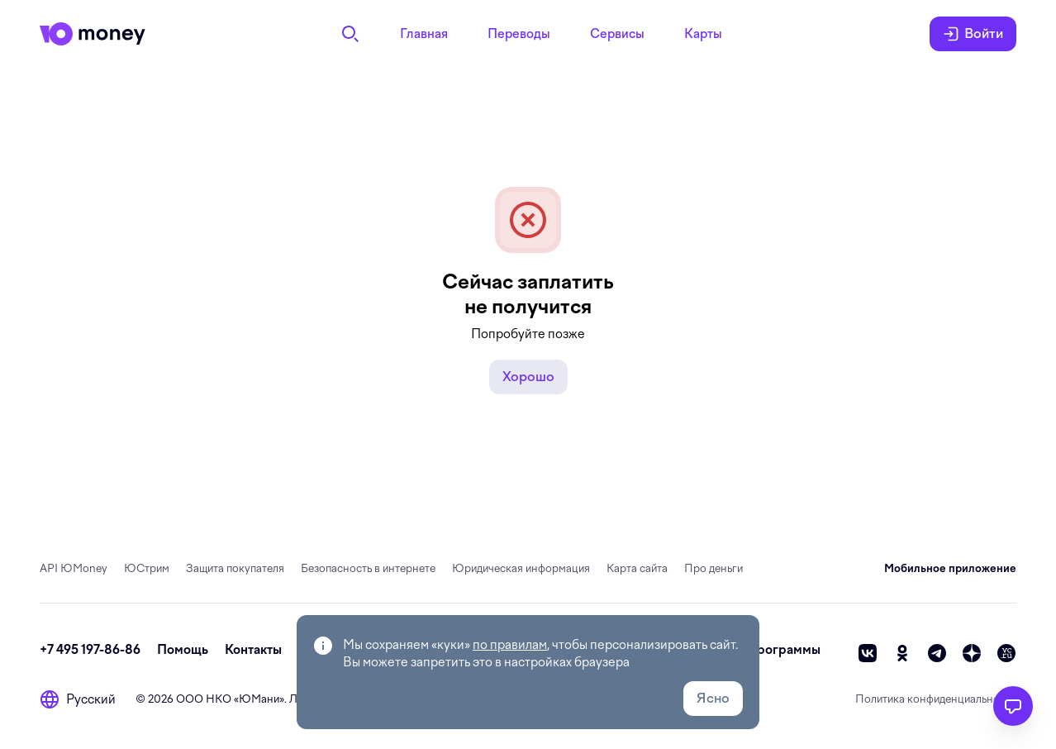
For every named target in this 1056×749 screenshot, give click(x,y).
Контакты (253, 649)
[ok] (902, 653)
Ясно (713, 698)
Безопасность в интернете (368, 568)
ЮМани (259, 699)
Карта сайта (637, 568)
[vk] (868, 653)
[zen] (972, 653)
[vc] (1006, 653)
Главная (424, 33)
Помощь (182, 649)
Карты (703, 33)
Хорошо (528, 376)
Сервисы (617, 33)
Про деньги (713, 568)
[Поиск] (350, 34)
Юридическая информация (521, 568)
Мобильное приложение (950, 568)
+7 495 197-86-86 (90, 649)
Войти (973, 34)
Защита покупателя (235, 568)
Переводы (519, 33)
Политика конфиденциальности (935, 699)
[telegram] (937, 653)
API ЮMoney (73, 568)
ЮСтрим (146, 568)
